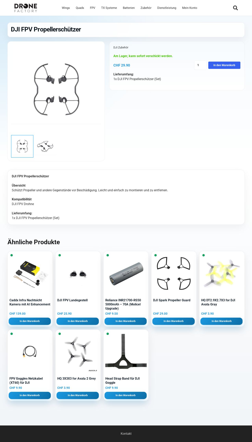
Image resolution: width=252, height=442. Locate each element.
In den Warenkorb (224, 65)
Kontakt (126, 434)
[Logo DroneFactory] (26, 8)
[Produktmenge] (200, 65)
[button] (235, 8)
